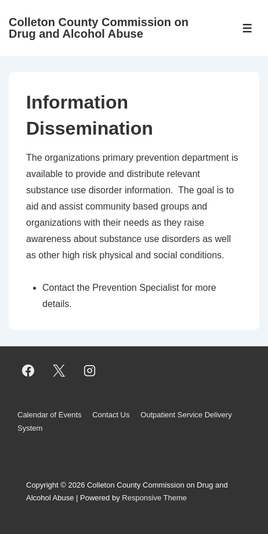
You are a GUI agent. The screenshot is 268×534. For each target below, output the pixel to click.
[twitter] (59, 370)
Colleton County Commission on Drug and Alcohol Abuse (99, 28)
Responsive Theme (154, 497)
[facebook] (28, 370)
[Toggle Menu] (247, 28)
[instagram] (90, 370)
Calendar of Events (49, 414)
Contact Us (110, 414)
